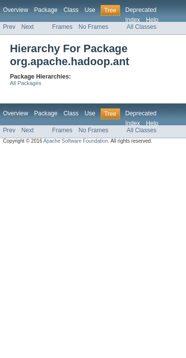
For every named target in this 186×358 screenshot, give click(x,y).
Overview (15, 9)
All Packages (25, 83)
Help (152, 19)
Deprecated (141, 9)
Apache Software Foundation (75, 141)
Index (132, 19)
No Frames (93, 26)
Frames (62, 26)
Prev (9, 26)
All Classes (141, 26)
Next (27, 26)
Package (46, 9)
